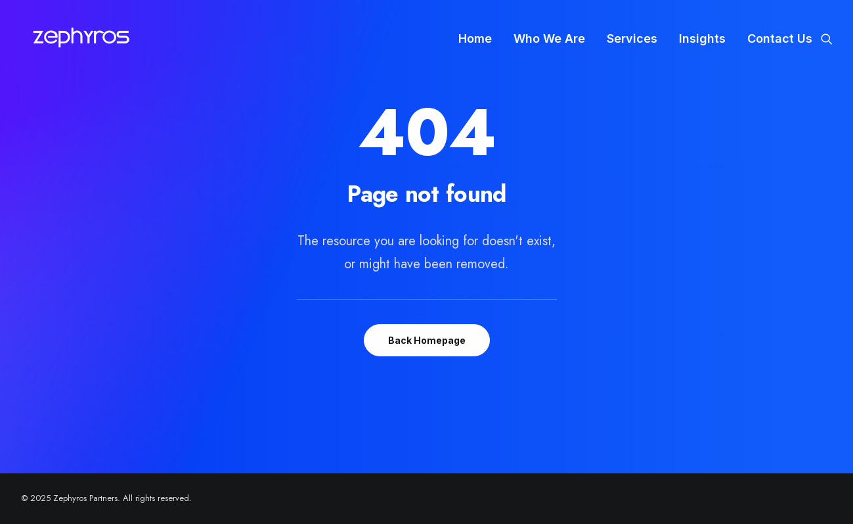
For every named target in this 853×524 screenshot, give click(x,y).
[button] (827, 39)
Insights (702, 38)
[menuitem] (475, 39)
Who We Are (549, 38)
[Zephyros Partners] (81, 39)
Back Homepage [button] (427, 340)
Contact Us (779, 38)
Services (632, 38)
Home (475, 38)
